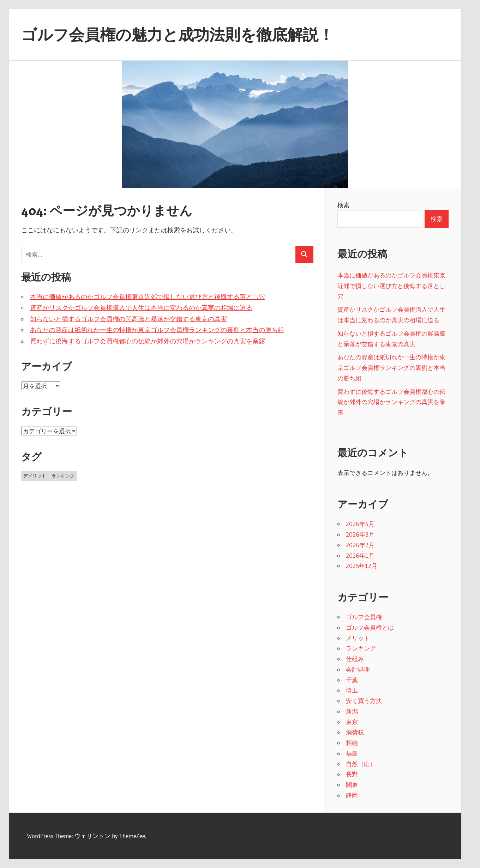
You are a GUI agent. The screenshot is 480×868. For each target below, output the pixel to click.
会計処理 (358, 669)
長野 (352, 774)
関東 (352, 784)
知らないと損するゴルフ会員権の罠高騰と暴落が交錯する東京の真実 (128, 319)
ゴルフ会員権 (364, 617)
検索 (343, 205)
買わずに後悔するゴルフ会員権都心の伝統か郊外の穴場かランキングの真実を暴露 (147, 341)
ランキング (361, 648)
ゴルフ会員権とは (370, 627)
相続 (352, 742)
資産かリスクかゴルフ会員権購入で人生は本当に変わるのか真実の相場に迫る (141, 308)
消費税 (355, 732)
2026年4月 (360, 523)
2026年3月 (360, 534)
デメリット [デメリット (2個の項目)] (34, 475)
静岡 (352, 795)
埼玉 (352, 690)
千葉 (352, 680)
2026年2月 (360, 545)
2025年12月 (361, 565)
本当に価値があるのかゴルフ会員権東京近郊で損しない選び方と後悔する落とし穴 (147, 297)
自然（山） (361, 764)
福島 (352, 753)
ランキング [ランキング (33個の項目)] (63, 475)
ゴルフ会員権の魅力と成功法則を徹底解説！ (177, 34)
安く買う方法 (364, 700)
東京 (352, 722)
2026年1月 (360, 555)
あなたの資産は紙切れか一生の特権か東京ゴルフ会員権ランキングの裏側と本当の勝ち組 (157, 330)
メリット (358, 638)
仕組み (355, 658)
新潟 (352, 711)
